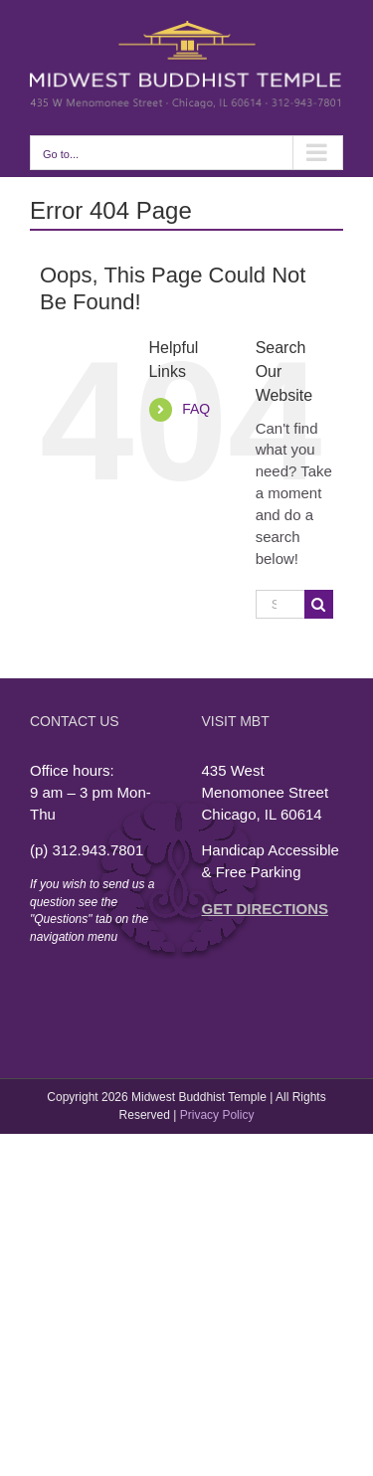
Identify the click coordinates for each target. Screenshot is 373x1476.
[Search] (318, 604)
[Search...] (280, 604)
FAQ (196, 409)
